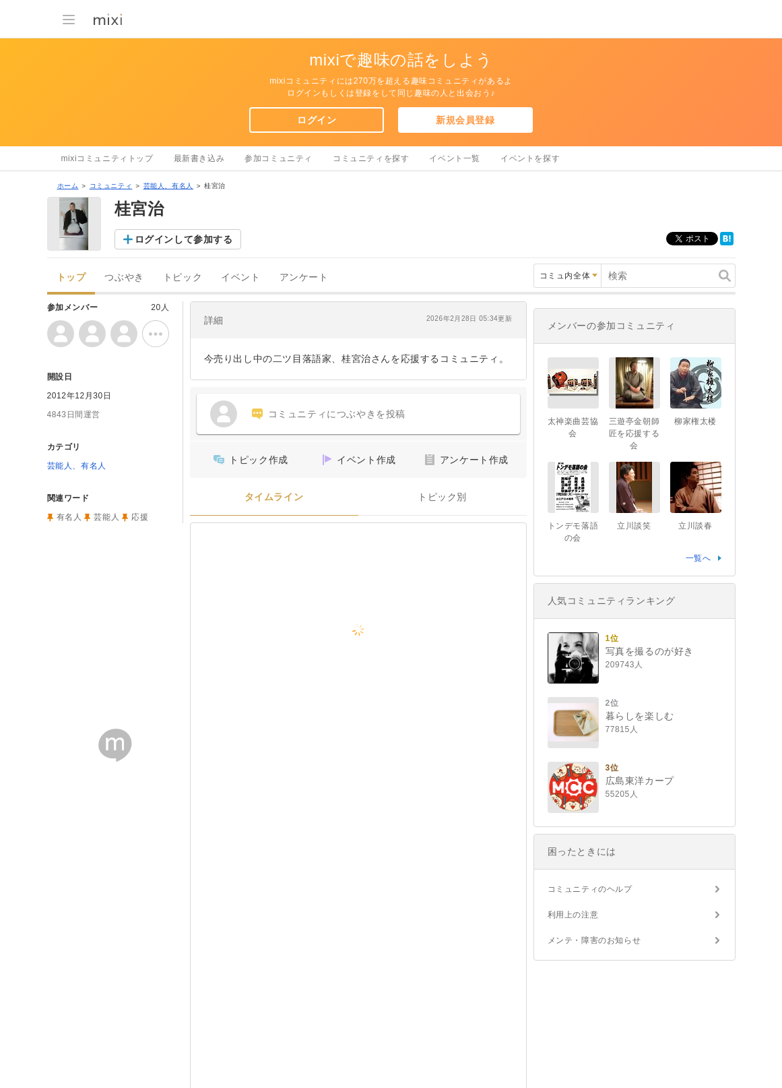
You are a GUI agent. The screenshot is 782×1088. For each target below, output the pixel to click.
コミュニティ (111, 185)
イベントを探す (530, 158)
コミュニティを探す (371, 158)
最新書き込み (199, 158)
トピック (182, 277)
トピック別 (442, 497)
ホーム (68, 185)
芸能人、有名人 (168, 185)
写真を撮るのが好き (650, 651)
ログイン (316, 120)
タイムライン (274, 497)
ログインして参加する (184, 239)
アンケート (304, 277)
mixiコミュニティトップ (107, 158)
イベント (240, 277)
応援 (139, 517)
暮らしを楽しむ (640, 716)
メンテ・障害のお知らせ (594, 940)
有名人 (69, 517)
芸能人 (106, 517)
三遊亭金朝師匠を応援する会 (634, 433)
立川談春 (695, 526)
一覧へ (698, 558)
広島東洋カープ (640, 780)
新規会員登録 (465, 120)
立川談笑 (634, 526)
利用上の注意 (573, 914)
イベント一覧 (454, 158)
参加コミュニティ (279, 158)
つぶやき (123, 277)
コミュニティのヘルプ (590, 889)
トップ (71, 277)
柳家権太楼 (695, 421)
